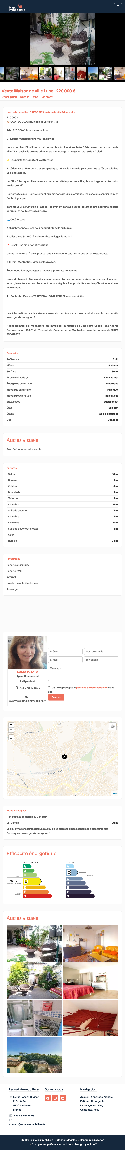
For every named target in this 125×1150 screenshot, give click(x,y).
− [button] (11, 730)
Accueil (17, 7)
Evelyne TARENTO (27, 672)
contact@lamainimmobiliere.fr (27, 1124)
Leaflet (115, 793)
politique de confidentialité (92, 687)
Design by (86, 1144)
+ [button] (11, 725)
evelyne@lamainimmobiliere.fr (27, 701)
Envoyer (56, 697)
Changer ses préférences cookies (51, 1144)
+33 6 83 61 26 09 (24, 1115)
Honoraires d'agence (92, 1140)
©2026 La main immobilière (37, 1140)
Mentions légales (67, 1140)
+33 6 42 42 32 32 (30, 687)
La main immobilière (24, 1089)
